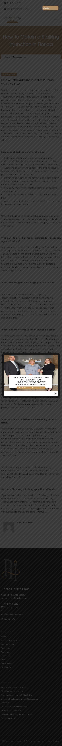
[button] (50, 8)
